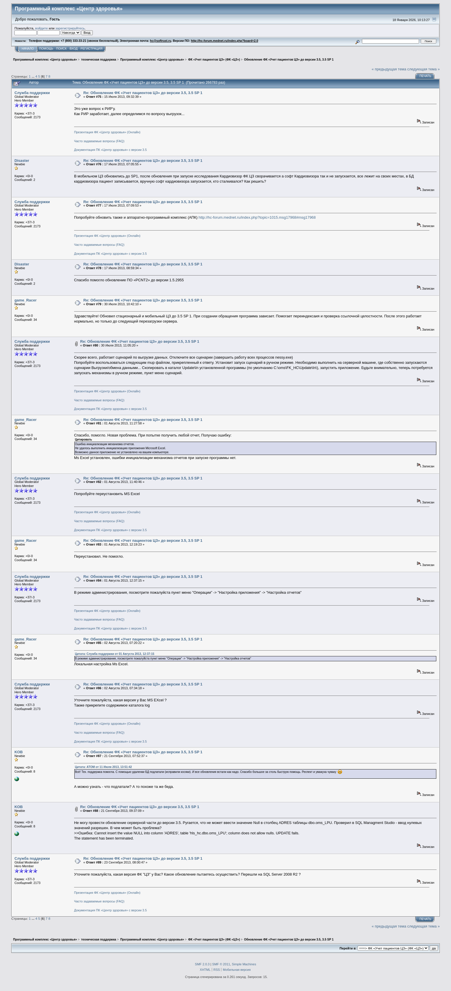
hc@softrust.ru (160, 40)
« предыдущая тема (389, 69)
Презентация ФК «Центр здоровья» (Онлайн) (107, 132)
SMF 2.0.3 (202, 964)
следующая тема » (423, 69)
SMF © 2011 (221, 964)
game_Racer (25, 300)
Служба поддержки (32, 93)
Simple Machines (244, 964)
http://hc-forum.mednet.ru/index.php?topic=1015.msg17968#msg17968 (257, 217)
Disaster (21, 160)
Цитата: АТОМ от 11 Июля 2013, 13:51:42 (103, 767)
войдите (41, 28)
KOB (18, 752)
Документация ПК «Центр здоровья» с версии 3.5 (110, 149)
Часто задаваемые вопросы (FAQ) (99, 141)
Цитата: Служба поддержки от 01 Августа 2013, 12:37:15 (114, 653)
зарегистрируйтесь (70, 28)
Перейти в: (347, 948)
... (33, 76)
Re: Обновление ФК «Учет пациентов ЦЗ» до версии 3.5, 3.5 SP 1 (142, 93)
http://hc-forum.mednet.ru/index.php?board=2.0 (224, 40)
